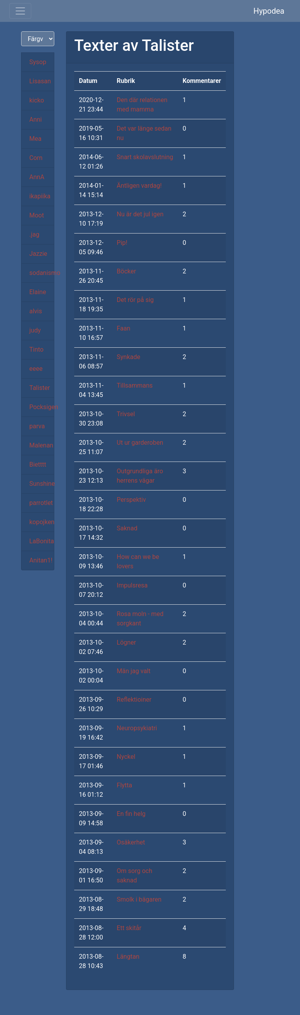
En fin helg (131, 813)
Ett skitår (129, 928)
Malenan (41, 445)
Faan (123, 328)
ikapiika (39, 196)
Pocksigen (41, 407)
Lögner (126, 642)
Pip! (122, 242)
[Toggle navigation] (20, 11)
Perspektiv (131, 499)
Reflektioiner (134, 699)
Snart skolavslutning (145, 157)
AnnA (37, 177)
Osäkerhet (131, 842)
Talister (39, 388)
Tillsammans (135, 385)
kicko (36, 100)
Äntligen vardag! (139, 185)
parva (37, 426)
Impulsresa (132, 585)
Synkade (128, 357)
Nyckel (126, 756)
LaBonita (41, 541)
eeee (36, 368)
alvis (35, 311)
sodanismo (41, 273)
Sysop (37, 62)
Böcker (126, 271)
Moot (36, 215)
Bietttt (37, 464)
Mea (35, 138)
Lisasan (40, 81)
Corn (36, 158)
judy (35, 330)
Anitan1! (40, 560)
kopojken (41, 522)
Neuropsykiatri (137, 728)
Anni (35, 119)
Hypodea (269, 11)
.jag (34, 234)
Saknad (127, 528)
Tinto (36, 349)
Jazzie (38, 253)
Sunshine (41, 483)
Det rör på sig (135, 300)
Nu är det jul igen (140, 214)
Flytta (124, 785)
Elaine (37, 292)
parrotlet (41, 503)
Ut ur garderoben (140, 442)
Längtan (128, 956)
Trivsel (126, 414)
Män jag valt (133, 671)
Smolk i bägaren (139, 899)
